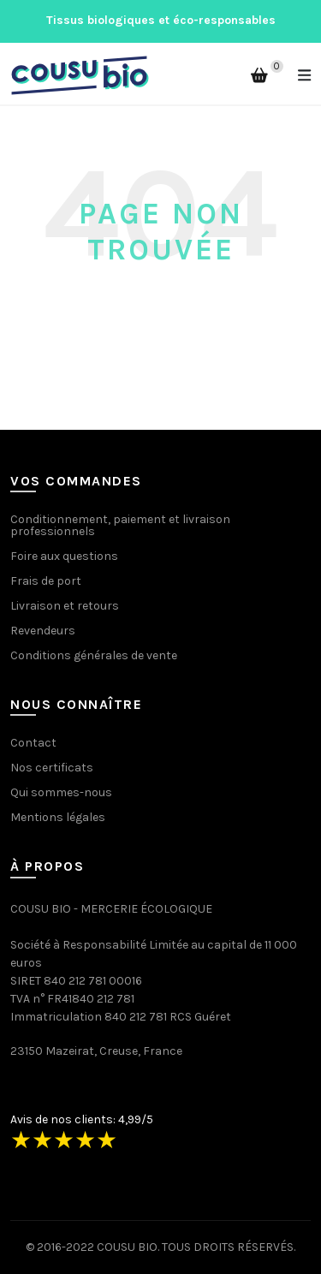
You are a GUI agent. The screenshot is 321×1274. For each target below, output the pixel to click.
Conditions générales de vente (93, 655)
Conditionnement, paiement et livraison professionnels (120, 525)
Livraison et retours (64, 605)
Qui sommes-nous (61, 792)
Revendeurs (42, 630)
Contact (33, 742)
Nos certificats (51, 767)
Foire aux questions (64, 556)
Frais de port (45, 581)
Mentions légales (57, 817)
